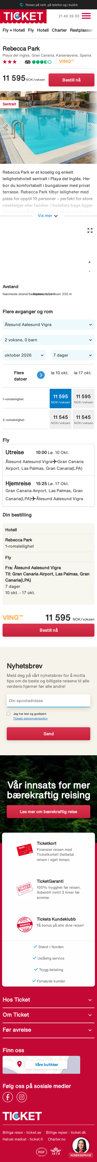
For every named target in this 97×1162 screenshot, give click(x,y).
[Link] (9, 1097)
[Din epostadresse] (48, 700)
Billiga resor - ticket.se (22, 1132)
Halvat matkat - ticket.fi (23, 1139)
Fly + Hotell (14, 30)
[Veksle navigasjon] (86, 16)
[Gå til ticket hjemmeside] (23, 16)
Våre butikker (46, 1064)
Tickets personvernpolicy (30, 718)
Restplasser (81, 30)
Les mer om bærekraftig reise (48, 812)
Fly (31, 30)
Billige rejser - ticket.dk (66, 1132)
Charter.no (56, 1139)
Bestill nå (71, 80)
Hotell (43, 30)
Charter (59, 30)
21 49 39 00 (69, 16)
